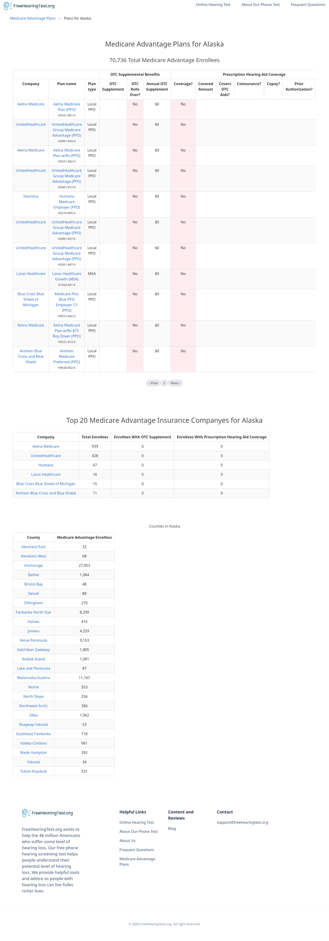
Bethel (33, 574)
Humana (31, 196)
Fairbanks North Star (33, 612)
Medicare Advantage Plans (33, 18)
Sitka (33, 715)
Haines (34, 621)
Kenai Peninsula (33, 640)
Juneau (34, 630)
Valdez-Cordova (33, 743)
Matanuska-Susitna (33, 677)
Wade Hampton (33, 752)
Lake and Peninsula (33, 668)
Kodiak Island (33, 658)
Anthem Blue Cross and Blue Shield (31, 356)
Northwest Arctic (33, 705)
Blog (172, 828)
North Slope (33, 696)
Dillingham (33, 602)
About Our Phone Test (260, 4)
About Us (127, 840)
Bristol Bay (33, 584)
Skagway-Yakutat (33, 724)
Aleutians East (33, 546)
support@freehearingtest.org (242, 822)
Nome (33, 687)
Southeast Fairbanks (33, 733)
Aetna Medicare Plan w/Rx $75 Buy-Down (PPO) (67, 331)
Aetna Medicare (30, 104)
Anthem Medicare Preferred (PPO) (66, 356)
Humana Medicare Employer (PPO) (66, 202)
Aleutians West (33, 556)
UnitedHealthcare (31, 124)
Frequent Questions (308, 4)
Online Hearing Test (213, 4)
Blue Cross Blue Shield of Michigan (31, 299)
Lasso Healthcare (30, 273)
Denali (33, 593)
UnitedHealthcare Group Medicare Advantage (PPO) (67, 130)
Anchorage (33, 565)
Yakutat (33, 761)
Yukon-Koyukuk (33, 771)
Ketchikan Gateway (33, 649)
